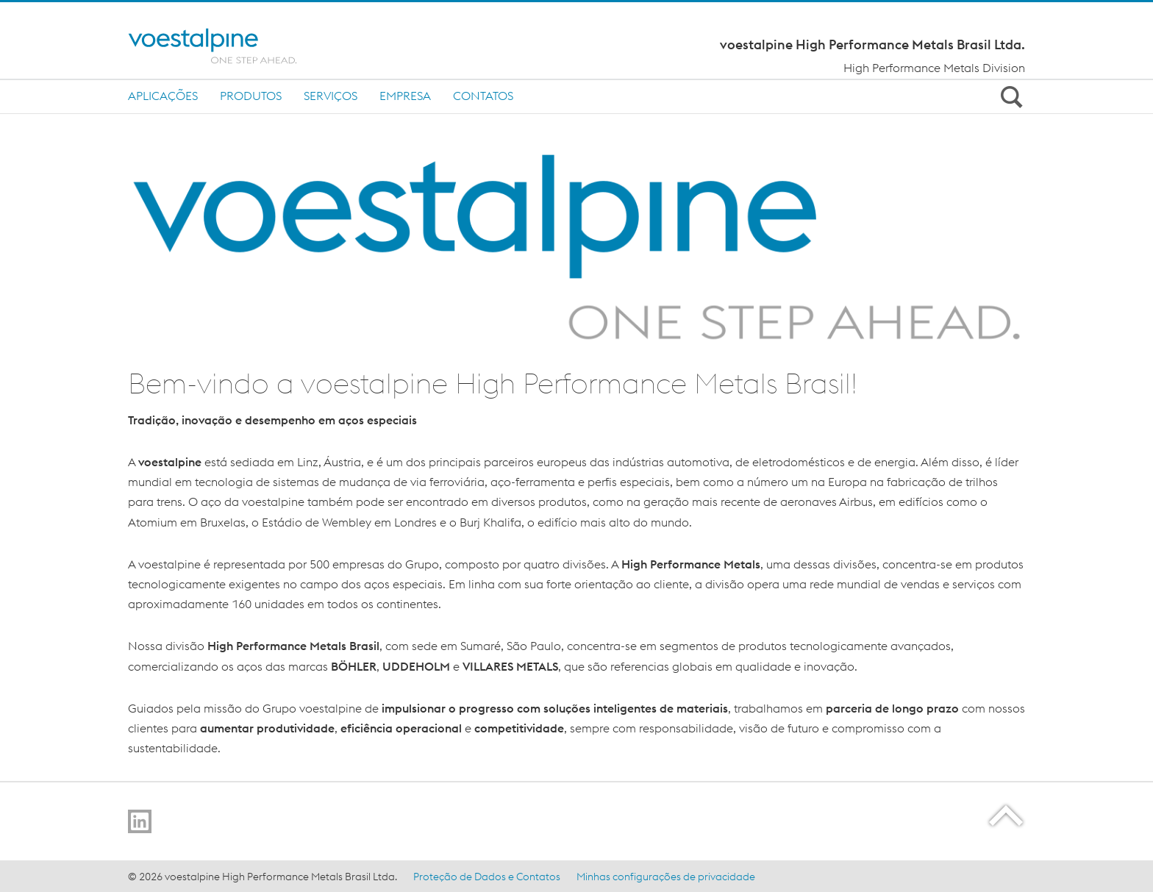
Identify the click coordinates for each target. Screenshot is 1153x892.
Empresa (405, 95)
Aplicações (163, 95)
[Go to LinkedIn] (139, 821)
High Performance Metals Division (934, 67)
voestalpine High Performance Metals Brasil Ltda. (872, 45)
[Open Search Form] (1009, 96)
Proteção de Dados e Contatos (486, 876)
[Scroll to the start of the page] (1007, 815)
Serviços (330, 95)
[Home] (225, 46)
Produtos (251, 95)
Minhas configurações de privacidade (665, 876)
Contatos (483, 95)
